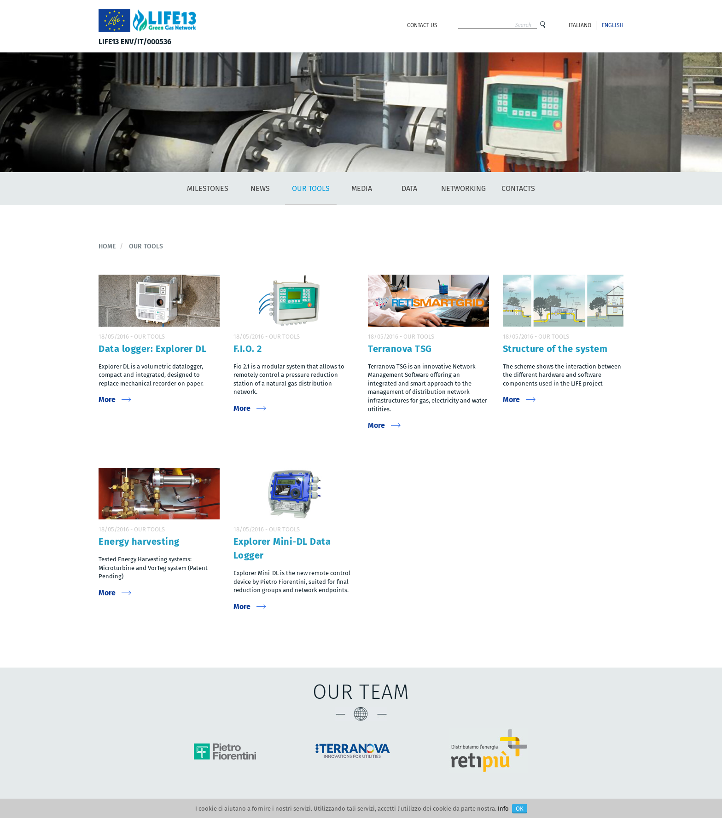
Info (503, 808)
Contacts (518, 188)
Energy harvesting (139, 541)
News (260, 188)
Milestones (207, 188)
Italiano (580, 25)
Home (107, 246)
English (612, 25)
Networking (463, 188)
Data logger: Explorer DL (152, 348)
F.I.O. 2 (247, 348)
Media (361, 188)
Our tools (311, 188)
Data (409, 188)
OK (520, 808)
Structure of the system (555, 348)
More (107, 399)
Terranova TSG (400, 348)
